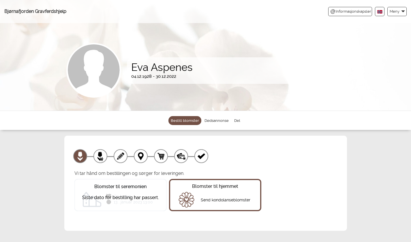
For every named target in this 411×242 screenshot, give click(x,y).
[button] (397, 11)
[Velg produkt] (80, 156)
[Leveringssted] (141, 156)
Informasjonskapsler (351, 11)
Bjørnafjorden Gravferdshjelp (35, 11)
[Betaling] (181, 156)
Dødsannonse (216, 120)
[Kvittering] (201, 156)
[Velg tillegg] (100, 156)
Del (237, 120)
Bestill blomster (185, 120)
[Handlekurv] (161, 156)
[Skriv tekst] (120, 156)
